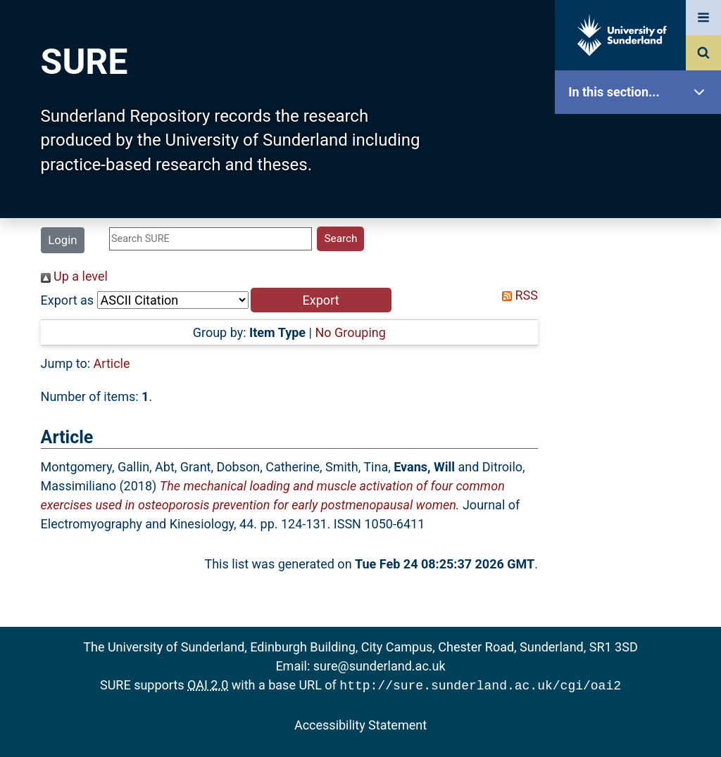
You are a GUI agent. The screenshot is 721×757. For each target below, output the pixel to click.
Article (112, 363)
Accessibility (641, 538)
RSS (517, 295)
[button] (321, 300)
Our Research (641, 181)
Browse (641, 270)
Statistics (641, 404)
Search (641, 315)
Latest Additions (641, 359)
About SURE (641, 225)
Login (62, 240)
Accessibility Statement (360, 723)
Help (641, 493)
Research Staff (641, 448)
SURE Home (641, 137)
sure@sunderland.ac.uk (379, 666)
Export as (67, 300)
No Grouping (350, 332)
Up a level (74, 276)
